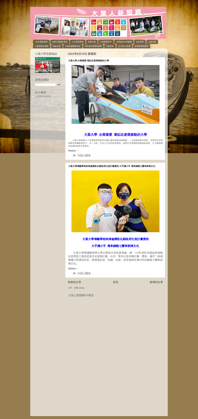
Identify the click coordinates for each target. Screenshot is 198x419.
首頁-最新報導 (41, 42)
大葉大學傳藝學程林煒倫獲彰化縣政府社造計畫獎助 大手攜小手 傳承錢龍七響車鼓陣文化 (111, 166)
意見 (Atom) (79, 288)
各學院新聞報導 (141, 46)
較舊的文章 (156, 282)
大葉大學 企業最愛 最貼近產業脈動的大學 (88, 60)
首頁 (115, 282)
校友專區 (140, 42)
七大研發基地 (77, 42)
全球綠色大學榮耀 (124, 42)
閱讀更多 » (72, 151)
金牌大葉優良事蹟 (60, 42)
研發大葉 (92, 42)
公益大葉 (152, 42)
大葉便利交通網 (41, 46)
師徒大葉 (57, 46)
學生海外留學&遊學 (93, 46)
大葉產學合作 (106, 42)
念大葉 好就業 (124, 46)
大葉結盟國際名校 (72, 46)
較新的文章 (74, 282)
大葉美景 (110, 46)
